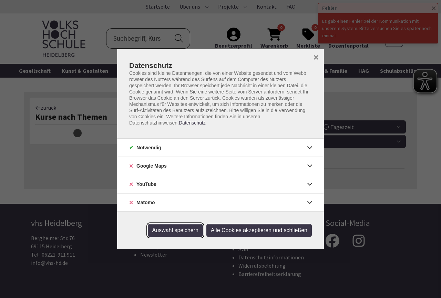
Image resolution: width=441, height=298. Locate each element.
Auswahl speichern (175, 230)
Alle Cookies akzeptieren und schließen (259, 230)
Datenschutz (192, 123)
